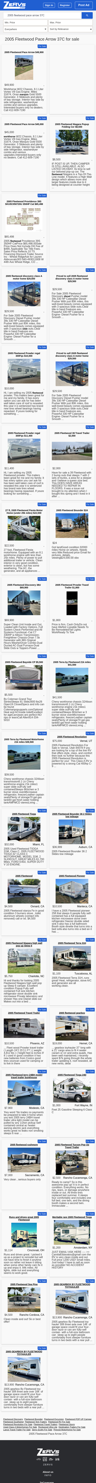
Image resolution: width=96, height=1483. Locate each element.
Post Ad (83, 5)
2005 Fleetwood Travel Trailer (24, 1013)
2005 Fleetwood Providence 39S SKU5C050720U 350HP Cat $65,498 (24, 202)
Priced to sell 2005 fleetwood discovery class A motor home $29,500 (71, 279)
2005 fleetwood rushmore (24, 1144)
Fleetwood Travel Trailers (45, 1424)
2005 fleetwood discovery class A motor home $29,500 (24, 277)
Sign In (49, 5)
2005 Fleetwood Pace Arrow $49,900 (24, 52)
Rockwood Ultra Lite (47, 1427)
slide (25, 328)
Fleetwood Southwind (13, 1422)
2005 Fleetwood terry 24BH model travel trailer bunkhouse (24, 1076)
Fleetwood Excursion (54, 1419)
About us (48, 1472)
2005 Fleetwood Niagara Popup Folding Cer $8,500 (72, 125)
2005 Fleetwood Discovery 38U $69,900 (24, 586)
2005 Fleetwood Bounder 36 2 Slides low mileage (72, 815)
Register (65, 5)
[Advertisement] (72, 64)
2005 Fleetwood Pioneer (72, 876)
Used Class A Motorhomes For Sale (20, 1427)
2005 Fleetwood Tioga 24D (72, 1075)
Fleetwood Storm (67, 1424)
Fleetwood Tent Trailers (36, 1422)
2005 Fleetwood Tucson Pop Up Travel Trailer (72, 1146)
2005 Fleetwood (24, 876)
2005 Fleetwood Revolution (72, 736)
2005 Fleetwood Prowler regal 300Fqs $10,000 (24, 354)
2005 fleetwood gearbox (72, 1013)
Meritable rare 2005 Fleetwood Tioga (72, 1217)
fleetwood (57, 174)
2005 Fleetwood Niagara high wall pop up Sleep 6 (24, 944)
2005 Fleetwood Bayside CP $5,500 (24, 662)
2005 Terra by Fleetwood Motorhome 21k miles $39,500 (24, 740)
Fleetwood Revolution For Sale (17, 1424)
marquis (24, 94)
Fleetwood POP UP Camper (78, 1419)
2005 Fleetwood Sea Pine (24, 1284)
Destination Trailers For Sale (72, 1427)
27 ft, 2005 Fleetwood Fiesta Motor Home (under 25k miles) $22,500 (24, 511)
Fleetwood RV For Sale (59, 1422)
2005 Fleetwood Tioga (24, 814)
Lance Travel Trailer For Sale (17, 1429)
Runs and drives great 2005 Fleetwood (24, 1218)
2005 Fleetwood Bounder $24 (72, 510)
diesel (67, 296)
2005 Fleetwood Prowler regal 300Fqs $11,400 (24, 434)
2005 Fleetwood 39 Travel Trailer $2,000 (71, 434)
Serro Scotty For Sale (42, 1429)
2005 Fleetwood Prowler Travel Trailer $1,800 (72, 586)
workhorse (9, 136)
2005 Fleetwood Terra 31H (72, 943)
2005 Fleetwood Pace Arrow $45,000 (24, 124)
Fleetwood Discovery (13, 1419)
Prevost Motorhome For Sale (67, 1429)
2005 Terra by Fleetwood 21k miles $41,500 (72, 663)
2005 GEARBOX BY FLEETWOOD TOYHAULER (72, 1285)
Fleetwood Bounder (33, 1419)
